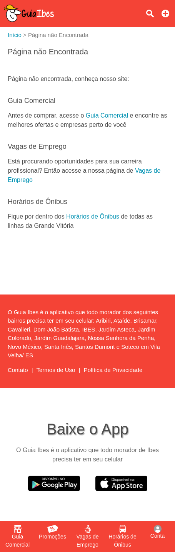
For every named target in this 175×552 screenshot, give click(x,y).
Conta (157, 532)
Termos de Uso (56, 370)
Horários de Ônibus (92, 216)
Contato (18, 370)
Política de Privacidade (113, 370)
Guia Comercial (107, 115)
